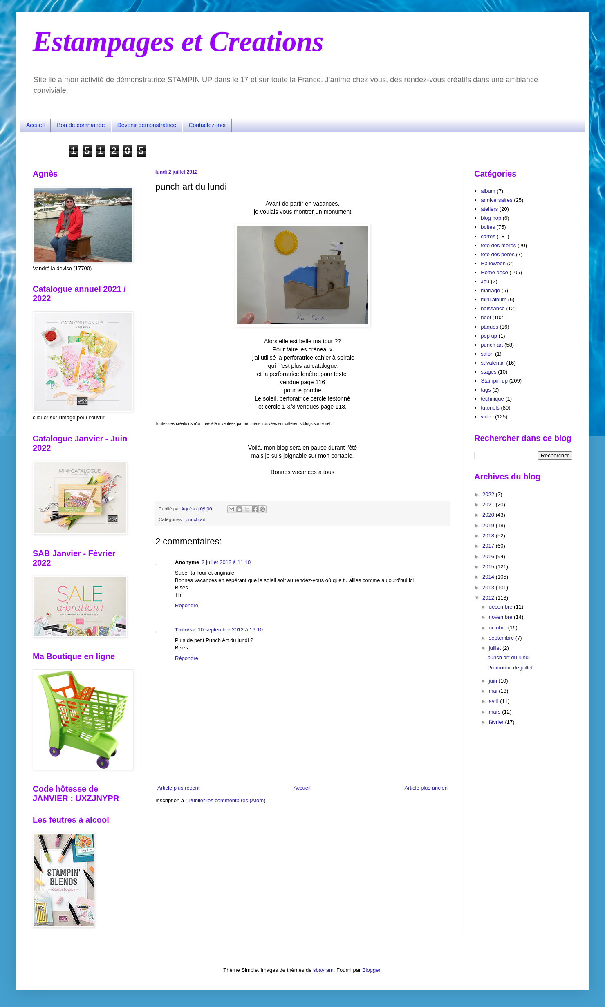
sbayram (323, 970)
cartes (488, 236)
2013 (489, 587)
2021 (489, 504)
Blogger (371, 970)
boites (488, 227)
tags (486, 390)
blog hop (491, 218)
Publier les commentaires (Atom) (227, 800)
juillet (495, 648)
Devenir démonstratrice (147, 125)
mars (495, 712)
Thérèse (185, 630)
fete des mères (498, 245)
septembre (502, 638)
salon (487, 354)
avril (494, 701)
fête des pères (497, 254)
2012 (489, 598)
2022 (489, 494)
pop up (489, 336)
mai (494, 691)
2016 (489, 556)
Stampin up (494, 381)
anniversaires (496, 200)
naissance (493, 308)
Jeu (485, 281)
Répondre (186, 605)
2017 (489, 546)
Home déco (494, 272)
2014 (489, 577)
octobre (498, 627)
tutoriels (490, 408)
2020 (489, 515)
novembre (501, 617)
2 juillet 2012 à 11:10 (226, 562)
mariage (490, 290)
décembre (501, 607)
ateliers (489, 209)
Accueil (35, 125)
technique (492, 399)
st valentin (493, 363)
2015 (489, 567)
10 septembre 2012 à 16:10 (230, 630)
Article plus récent (178, 788)
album (488, 191)
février (497, 722)
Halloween (493, 263)
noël (486, 317)
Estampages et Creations (178, 41)
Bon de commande (81, 125)
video (487, 417)
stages (488, 372)
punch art (196, 519)
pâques (489, 327)
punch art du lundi (508, 657)
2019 (489, 525)
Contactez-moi (206, 125)
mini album (493, 299)
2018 (489, 536)
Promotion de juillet (510, 668)
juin (494, 681)
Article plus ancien (426, 788)
